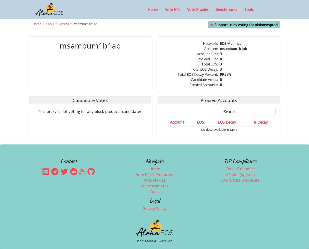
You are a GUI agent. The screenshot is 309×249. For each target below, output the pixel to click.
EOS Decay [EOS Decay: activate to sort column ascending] (227, 122)
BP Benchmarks (154, 185)
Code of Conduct (240, 168)
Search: (250, 112)
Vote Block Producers (154, 174)
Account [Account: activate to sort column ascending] (177, 122)
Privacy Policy (154, 208)
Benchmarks (226, 9)
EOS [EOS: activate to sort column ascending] (200, 122)
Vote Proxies (198, 9)
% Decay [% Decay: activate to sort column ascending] (260, 122)
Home (153, 9)
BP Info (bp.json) (240, 174)
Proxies (63, 24)
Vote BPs (172, 9)
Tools (249, 9)
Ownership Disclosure (240, 180)
